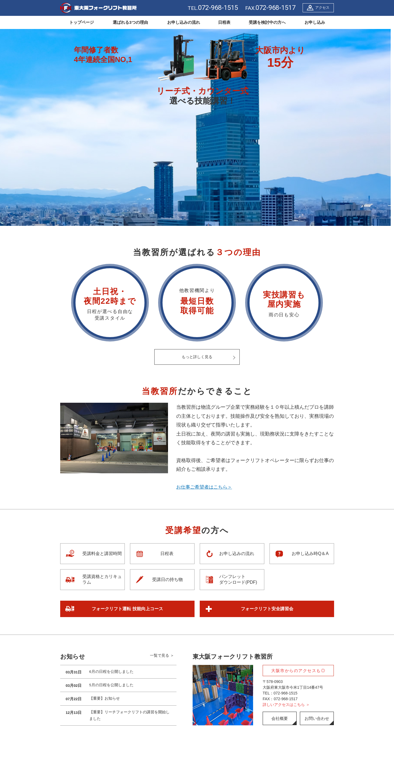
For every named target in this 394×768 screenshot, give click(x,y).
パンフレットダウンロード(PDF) (238, 579)
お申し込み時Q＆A (310, 553)
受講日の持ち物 (167, 579)
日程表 (224, 22)
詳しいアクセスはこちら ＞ (286, 705)
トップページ (81, 22)
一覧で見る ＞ (162, 657)
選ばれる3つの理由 (130, 22)
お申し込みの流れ (183, 22)
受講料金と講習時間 (102, 553)
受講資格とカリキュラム (102, 579)
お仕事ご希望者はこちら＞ (205, 487)
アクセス (322, 7)
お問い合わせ (317, 718)
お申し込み (315, 22)
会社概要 (279, 718)
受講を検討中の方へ (267, 22)
